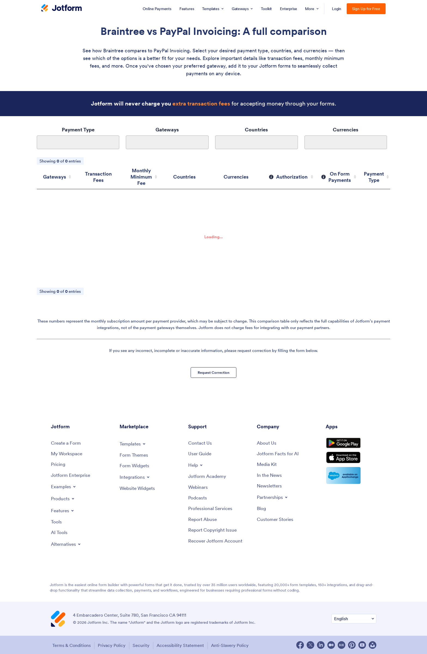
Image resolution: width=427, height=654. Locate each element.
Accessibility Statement (184, 644)
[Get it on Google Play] (351, 443)
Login (336, 8)
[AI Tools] (59, 532)
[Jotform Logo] (61, 8)
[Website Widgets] (138, 487)
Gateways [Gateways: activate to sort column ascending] (53, 174)
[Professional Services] (211, 508)
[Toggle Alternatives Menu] (67, 544)
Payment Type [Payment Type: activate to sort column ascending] (375, 173)
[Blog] (262, 508)
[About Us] (267, 441)
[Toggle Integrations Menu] (135, 475)
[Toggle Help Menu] (196, 463)
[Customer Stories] (276, 519)
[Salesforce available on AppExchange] (351, 480)
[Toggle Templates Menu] (133, 441)
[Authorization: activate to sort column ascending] (297, 174)
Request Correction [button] (213, 368)
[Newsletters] (270, 485)
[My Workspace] (67, 451)
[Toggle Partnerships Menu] (273, 497)
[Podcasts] (198, 497)
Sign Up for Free (366, 8)
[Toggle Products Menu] (63, 498)
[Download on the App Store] (351, 461)
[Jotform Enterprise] (71, 474)
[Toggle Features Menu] (63, 510)
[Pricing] (58, 463)
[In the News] (270, 474)
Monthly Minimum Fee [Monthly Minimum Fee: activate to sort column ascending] (145, 173)
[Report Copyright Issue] (213, 530)
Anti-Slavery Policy (236, 644)
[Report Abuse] (203, 519)
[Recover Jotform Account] (216, 541)
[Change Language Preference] (353, 618)
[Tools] (56, 521)
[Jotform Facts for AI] (279, 451)
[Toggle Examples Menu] (64, 486)
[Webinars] (198, 486)
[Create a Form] (67, 441)
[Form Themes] (134, 453)
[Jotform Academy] (208, 475)
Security (143, 644)
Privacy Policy (112, 644)
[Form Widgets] (135, 463)
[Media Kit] (267, 463)
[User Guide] (200, 451)
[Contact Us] (200, 441)
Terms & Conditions (70, 644)
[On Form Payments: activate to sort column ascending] (340, 174)
